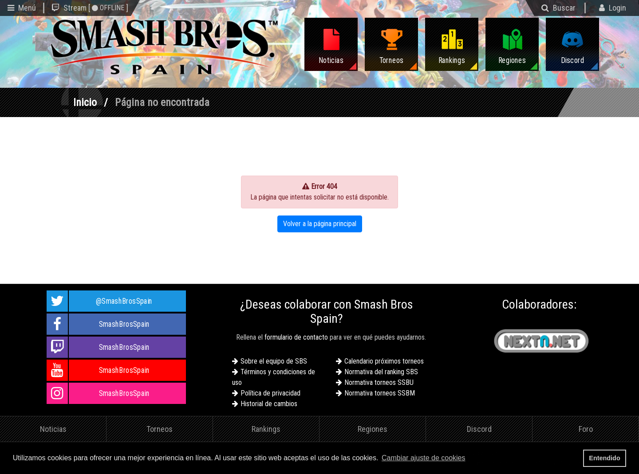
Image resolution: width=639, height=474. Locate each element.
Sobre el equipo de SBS (274, 361)
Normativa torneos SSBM (379, 393)
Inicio (85, 102)
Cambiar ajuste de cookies (423, 458)
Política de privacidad (270, 393)
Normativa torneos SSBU (379, 382)
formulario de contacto (296, 337)
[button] (470, 459)
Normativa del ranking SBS (381, 372)
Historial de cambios (269, 404)
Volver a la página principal (319, 223)
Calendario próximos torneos (384, 361)
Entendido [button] (604, 458)
